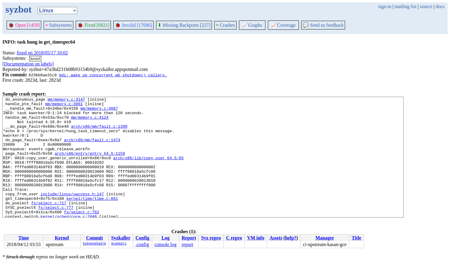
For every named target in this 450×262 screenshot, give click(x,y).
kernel (35, 58)
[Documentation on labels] (28, 63)
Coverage (283, 25)
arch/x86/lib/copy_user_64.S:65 (148, 170)
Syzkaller (120, 237)
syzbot (18, 9)
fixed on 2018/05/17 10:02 (42, 52)
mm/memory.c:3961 (64, 105)
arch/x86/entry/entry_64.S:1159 (90, 165)
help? (290, 237)
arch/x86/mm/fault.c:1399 (99, 132)
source (426, 6)
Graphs (252, 25)
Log (165, 237)
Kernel (62, 237)
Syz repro (211, 237)
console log (165, 244)
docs (440, 6)
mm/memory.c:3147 (66, 100)
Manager (324, 237)
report (187, 244)
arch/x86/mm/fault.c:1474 (92, 148)
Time (23, 237)
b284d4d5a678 (94, 244)
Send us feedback (323, 25)
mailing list (405, 6)
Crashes (225, 25)
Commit (94, 237)
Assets (275, 237)
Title (356, 237)
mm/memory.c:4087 (99, 111)
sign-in (384, 6)
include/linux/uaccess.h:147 (72, 213)
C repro (234, 237)
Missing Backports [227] (184, 25)
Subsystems (58, 25)
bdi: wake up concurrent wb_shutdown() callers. (113, 75)
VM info (255, 237)
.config (142, 244)
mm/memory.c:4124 (90, 121)
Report (189, 237)
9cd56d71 (119, 244)
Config (142, 237)
